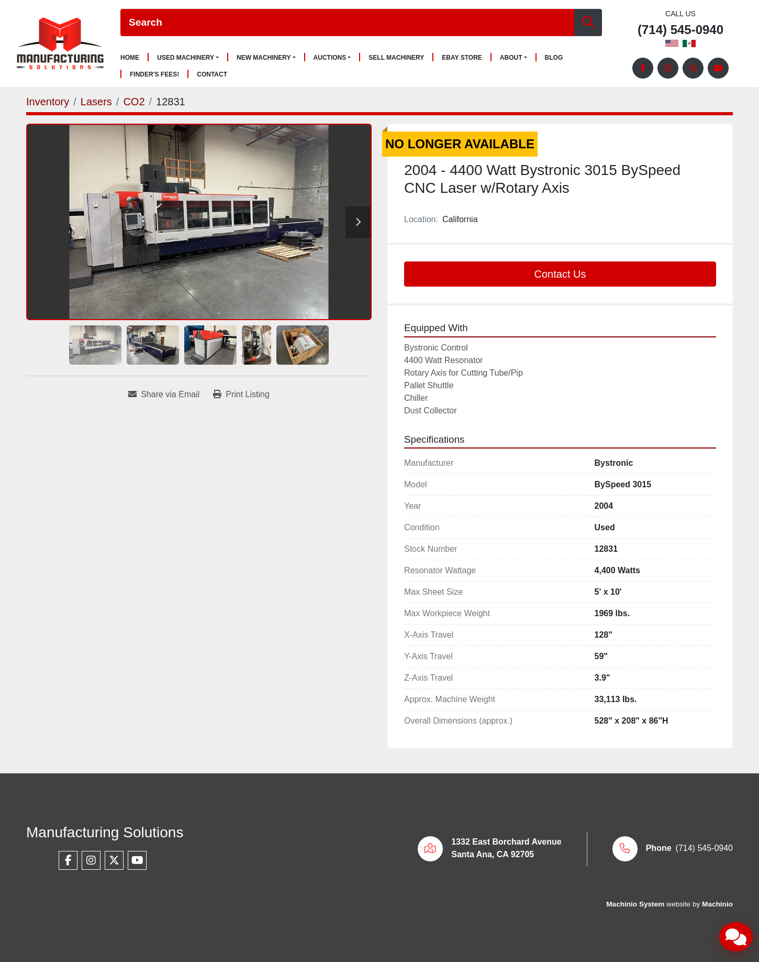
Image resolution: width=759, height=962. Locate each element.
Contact (212, 74)
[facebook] (642, 68)
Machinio (717, 904)
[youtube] (718, 68)
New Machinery (264, 57)
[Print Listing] (241, 395)
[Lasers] (96, 101)
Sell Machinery (396, 57)
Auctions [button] (330, 57)
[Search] (347, 23)
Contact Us (560, 274)
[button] (188, 57)
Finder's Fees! (154, 74)
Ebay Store (462, 57)
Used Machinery (185, 57)
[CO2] (133, 101)
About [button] (511, 57)
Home (129, 57)
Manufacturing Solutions (104, 832)
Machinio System (635, 904)
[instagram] (667, 68)
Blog (554, 57)
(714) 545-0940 (680, 30)
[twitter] (693, 68)
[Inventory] (47, 101)
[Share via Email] (163, 395)
